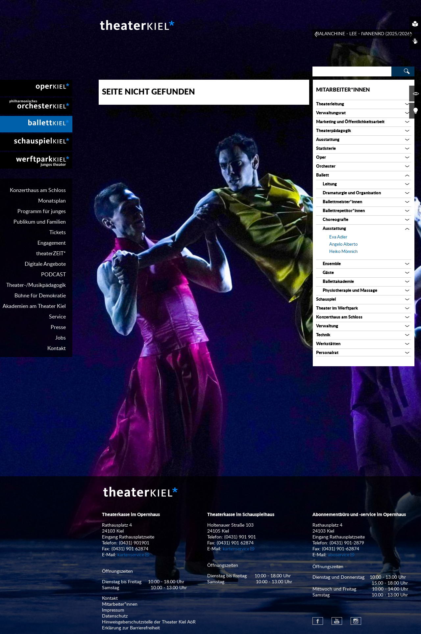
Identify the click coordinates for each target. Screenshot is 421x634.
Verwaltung (327, 326)
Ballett (322, 175)
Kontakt (56, 348)
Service (57, 316)
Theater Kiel (136, 25)
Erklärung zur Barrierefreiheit (131, 628)
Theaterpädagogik (333, 131)
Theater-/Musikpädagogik (36, 285)
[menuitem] (36, 88)
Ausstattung (327, 140)
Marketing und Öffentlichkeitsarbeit (350, 122)
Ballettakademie (338, 282)
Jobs (60, 338)
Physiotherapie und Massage (350, 291)
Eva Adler (338, 237)
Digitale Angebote (45, 264)
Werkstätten (328, 344)
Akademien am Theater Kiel (34, 306)
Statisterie (326, 149)
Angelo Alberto (343, 244)
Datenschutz (115, 616)
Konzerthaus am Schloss (38, 190)
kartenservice (130, 555)
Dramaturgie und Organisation (352, 193)
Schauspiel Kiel (36, 142)
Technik (323, 335)
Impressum (113, 610)
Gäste (328, 273)
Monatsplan (52, 201)
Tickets (57, 232)
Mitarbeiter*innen (343, 90)
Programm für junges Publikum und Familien (39, 217)
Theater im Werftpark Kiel (36, 160)
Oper (321, 157)
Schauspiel (326, 299)
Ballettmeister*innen (342, 202)
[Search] (351, 71)
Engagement (51, 243)
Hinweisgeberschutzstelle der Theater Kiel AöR (149, 622)
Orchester (325, 166)
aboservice (338, 555)
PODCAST (53, 274)
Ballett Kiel (36, 124)
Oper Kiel (36, 88)
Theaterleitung (330, 104)
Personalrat (327, 353)
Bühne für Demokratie (40, 295)
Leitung (330, 184)
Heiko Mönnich (343, 252)
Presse (58, 327)
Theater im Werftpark (337, 308)
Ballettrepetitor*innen (344, 211)
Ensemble (332, 264)
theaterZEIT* (51, 253)
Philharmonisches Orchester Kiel (36, 106)
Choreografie (335, 220)
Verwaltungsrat (331, 113)
